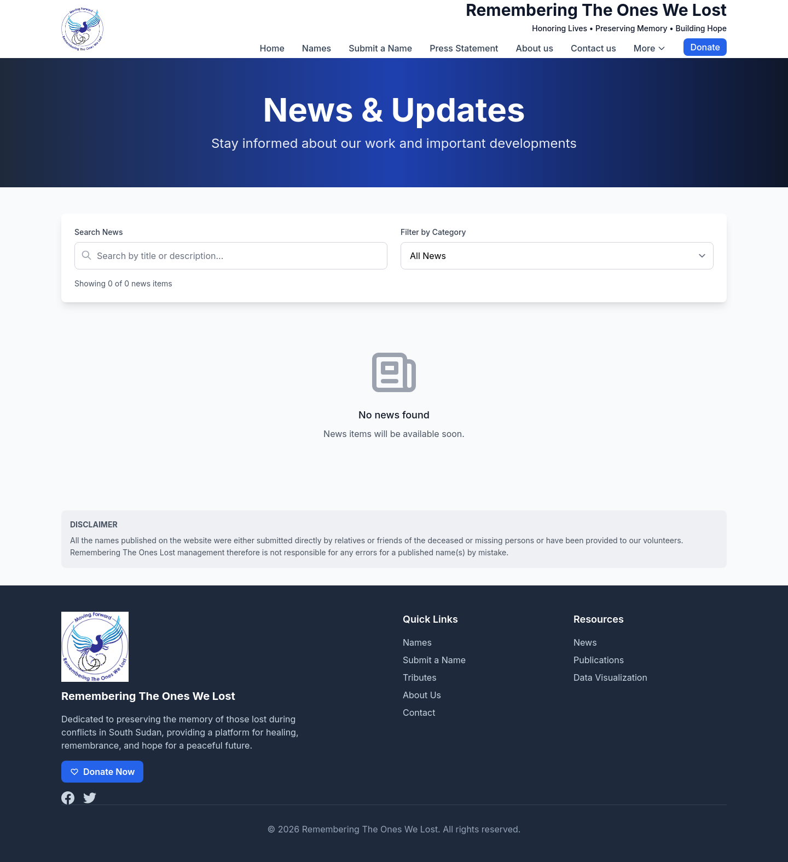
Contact (419, 712)
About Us (422, 694)
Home (272, 48)
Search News (98, 232)
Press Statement (464, 48)
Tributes (420, 677)
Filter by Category (433, 232)
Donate (705, 47)
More (650, 48)
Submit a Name (380, 48)
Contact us (593, 48)
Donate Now (102, 771)
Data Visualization (610, 677)
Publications (598, 659)
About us (534, 48)
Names (316, 48)
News (585, 642)
